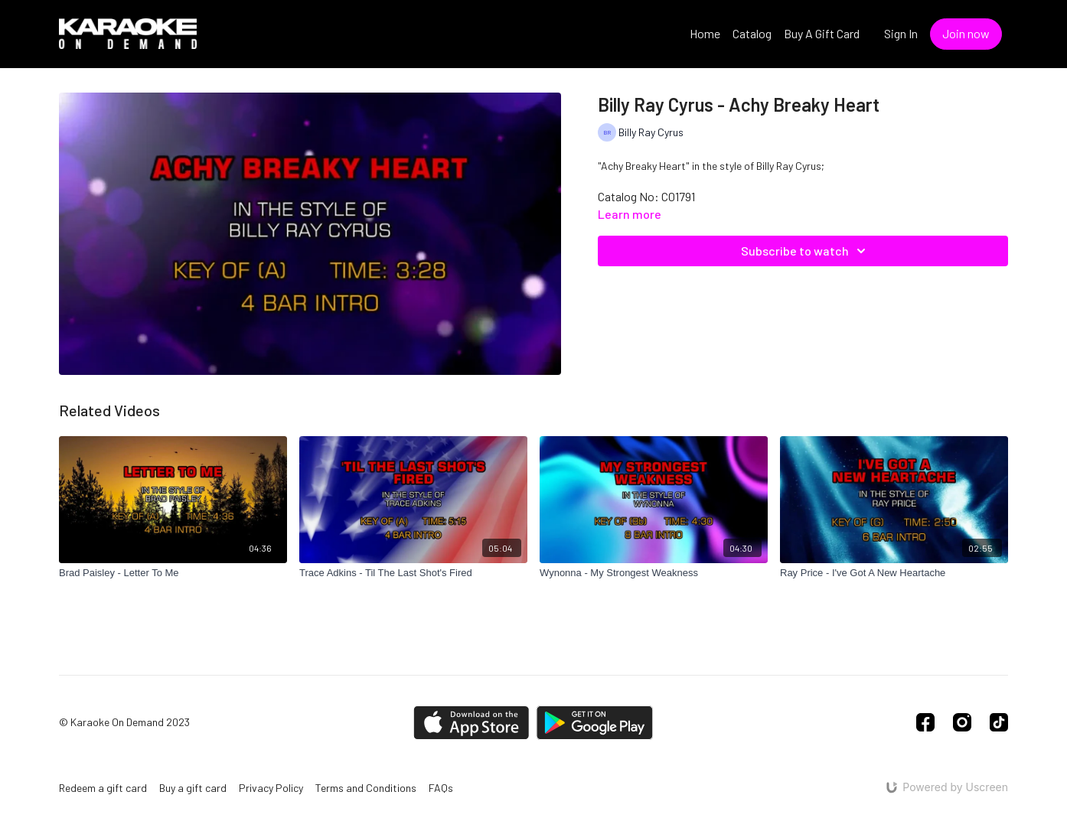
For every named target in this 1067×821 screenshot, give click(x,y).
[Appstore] (471, 722)
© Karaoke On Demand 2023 (124, 722)
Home (705, 33)
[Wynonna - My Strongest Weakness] (654, 573)
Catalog (752, 33)
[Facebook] (925, 722)
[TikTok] (999, 722)
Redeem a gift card (103, 787)
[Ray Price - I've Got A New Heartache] (894, 573)
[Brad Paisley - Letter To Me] (173, 573)
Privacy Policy (271, 787)
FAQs (441, 787)
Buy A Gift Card (822, 33)
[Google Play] (595, 722)
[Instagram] (962, 722)
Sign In (901, 33)
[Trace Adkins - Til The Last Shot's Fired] (413, 573)
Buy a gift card (193, 787)
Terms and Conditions (365, 787)
